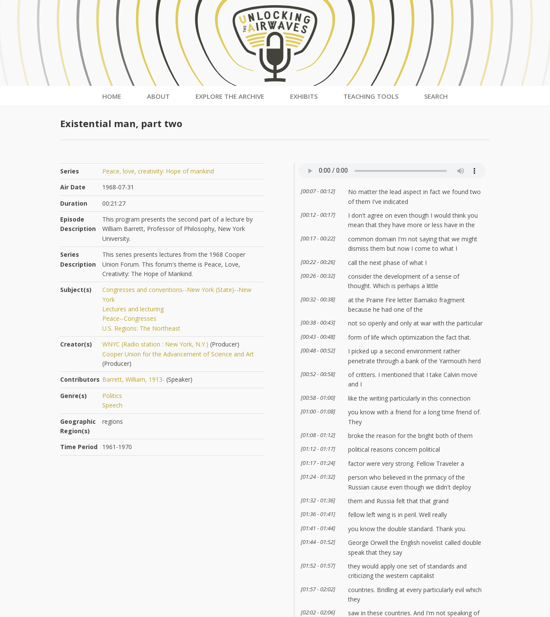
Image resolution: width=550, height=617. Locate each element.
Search (436, 96)
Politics (112, 396)
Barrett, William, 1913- (133, 379)
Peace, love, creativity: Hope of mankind (158, 171)
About (158, 96)
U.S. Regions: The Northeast (141, 328)
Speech (112, 405)
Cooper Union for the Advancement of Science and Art (178, 354)
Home (111, 96)
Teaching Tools (370, 96)
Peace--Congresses (129, 318)
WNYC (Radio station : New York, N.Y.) (155, 344)
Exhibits (304, 96)
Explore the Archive (230, 96)
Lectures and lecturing (133, 309)
